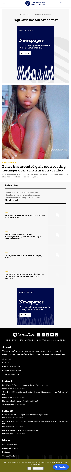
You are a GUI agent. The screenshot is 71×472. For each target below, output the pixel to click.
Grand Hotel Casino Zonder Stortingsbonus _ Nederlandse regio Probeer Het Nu (23, 236)
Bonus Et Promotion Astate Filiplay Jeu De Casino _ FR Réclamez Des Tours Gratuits (24, 276)
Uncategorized (10, 213)
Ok (29, 468)
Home (22, 15)
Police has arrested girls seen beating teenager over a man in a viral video (34, 168)
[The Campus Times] (35, 3)
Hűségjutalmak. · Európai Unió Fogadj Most (23, 256)
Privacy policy (38, 468)
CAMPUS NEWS (9, 162)
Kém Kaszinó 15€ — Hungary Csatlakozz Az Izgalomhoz (25, 216)
